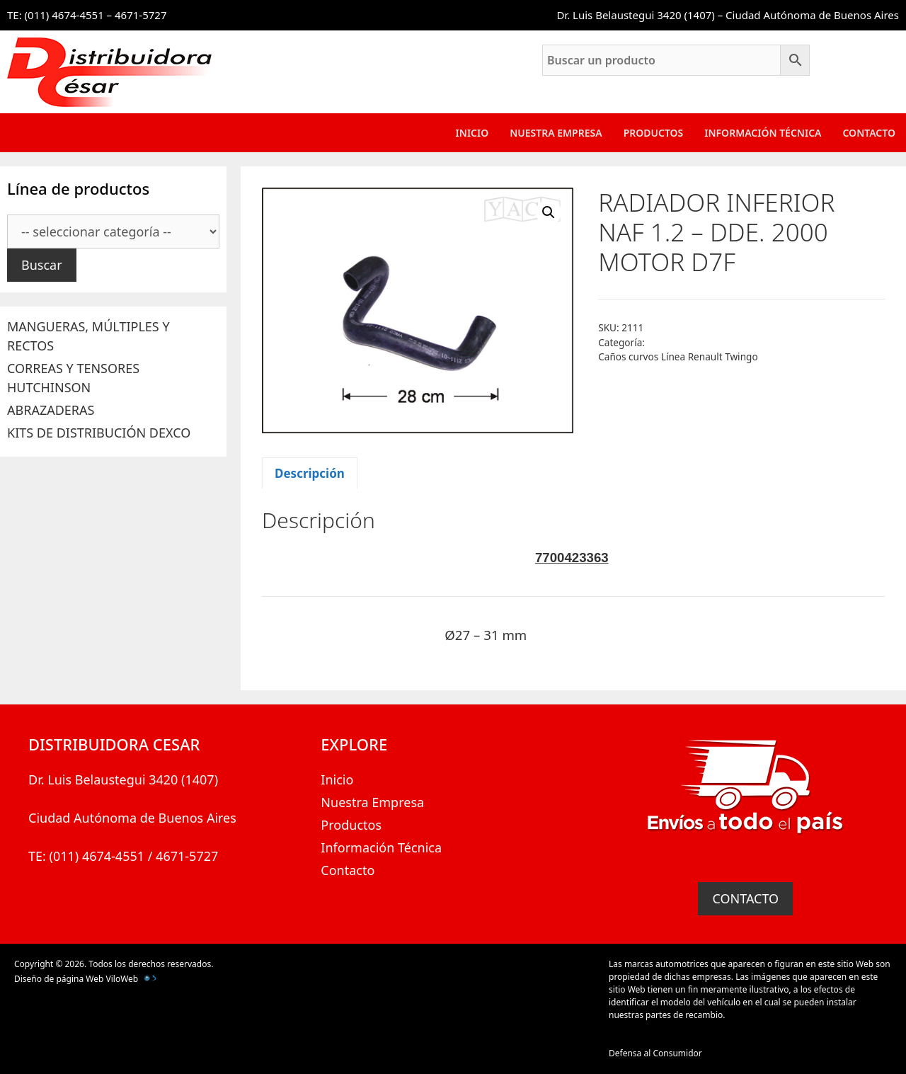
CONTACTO (745, 898)
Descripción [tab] (310, 473)
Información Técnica (762, 132)
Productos (654, 132)
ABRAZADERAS (50, 409)
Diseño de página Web (58, 979)
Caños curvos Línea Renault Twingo (677, 356)
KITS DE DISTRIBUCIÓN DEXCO (98, 432)
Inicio (472, 132)
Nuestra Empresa (556, 132)
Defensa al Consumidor (655, 1053)
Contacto (868, 132)
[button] (548, 212)
